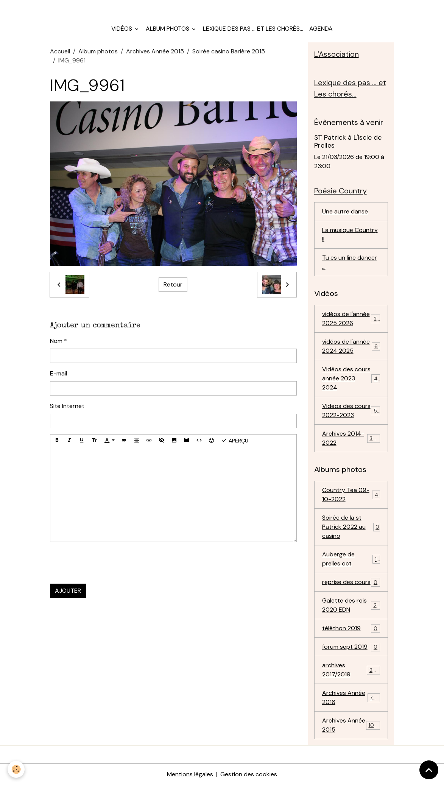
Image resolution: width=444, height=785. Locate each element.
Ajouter (68, 591)
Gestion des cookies (248, 774)
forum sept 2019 (351, 647)
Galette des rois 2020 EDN (351, 605)
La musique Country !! (350, 234)
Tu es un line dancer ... (349, 262)
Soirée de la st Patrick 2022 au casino (351, 527)
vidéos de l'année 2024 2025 (351, 346)
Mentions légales (190, 774)
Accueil (60, 51)
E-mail (58, 373)
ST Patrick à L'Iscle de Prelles (348, 141)
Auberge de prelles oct (351, 558)
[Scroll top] (428, 769)
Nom (56, 341)
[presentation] (107, 563)
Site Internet (67, 406)
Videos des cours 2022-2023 (351, 410)
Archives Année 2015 (155, 51)
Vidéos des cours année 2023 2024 (351, 378)
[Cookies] (16, 769)
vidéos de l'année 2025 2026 (351, 318)
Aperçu (234, 440)
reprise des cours (351, 582)
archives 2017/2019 (351, 669)
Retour (173, 284)
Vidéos (122, 29)
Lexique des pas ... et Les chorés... (253, 29)
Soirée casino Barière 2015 (228, 51)
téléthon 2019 (351, 628)
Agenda (321, 29)
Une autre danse (345, 211)
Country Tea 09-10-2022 (351, 494)
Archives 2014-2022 (351, 438)
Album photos (168, 29)
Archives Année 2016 (351, 697)
